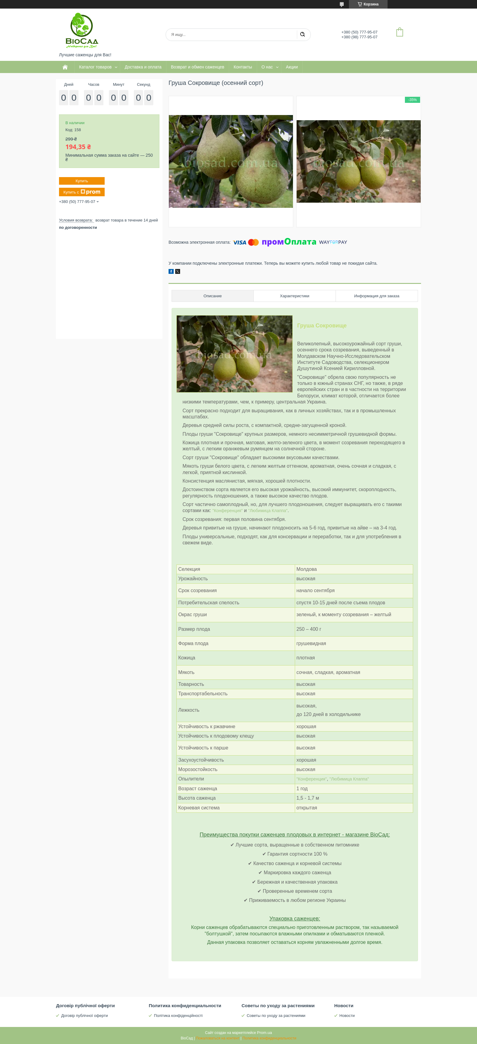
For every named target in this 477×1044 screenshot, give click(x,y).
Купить (81, 181)
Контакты (243, 67)
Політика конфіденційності (178, 1015)
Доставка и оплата (143, 67)
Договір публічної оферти (84, 1015)
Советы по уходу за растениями (276, 1015)
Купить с (81, 192)
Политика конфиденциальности (269, 1038)
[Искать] (302, 34)
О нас (267, 67)
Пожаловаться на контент (217, 1038)
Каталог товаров (95, 67)
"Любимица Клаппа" (268, 510)
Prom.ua (264, 1032)
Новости (347, 1015)
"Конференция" (227, 510)
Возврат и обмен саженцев (197, 67)
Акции (292, 67)
